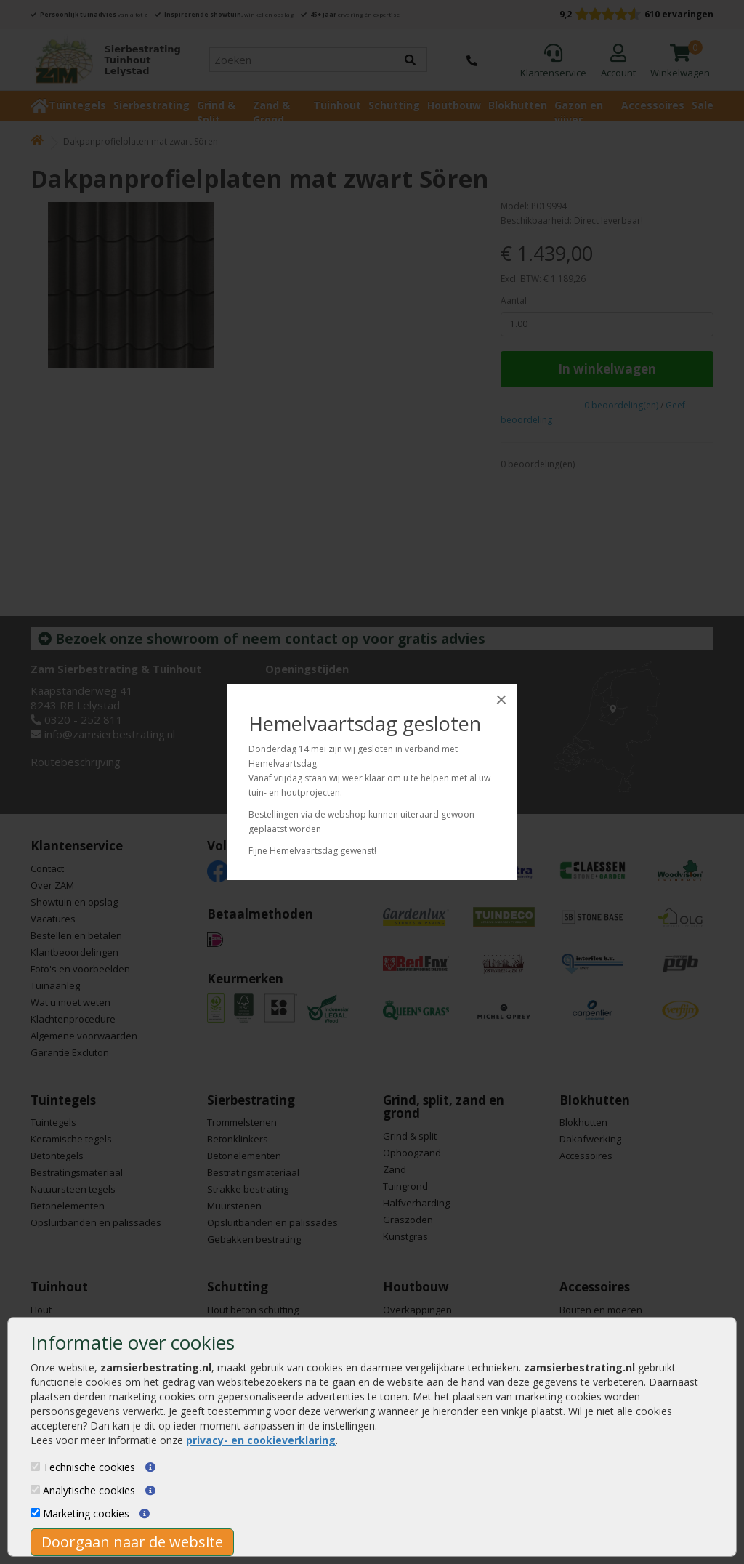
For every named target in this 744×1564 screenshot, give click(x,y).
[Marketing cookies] (35, 1512)
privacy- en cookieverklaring (261, 1440)
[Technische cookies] (35, 1466)
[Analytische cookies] (35, 1489)
